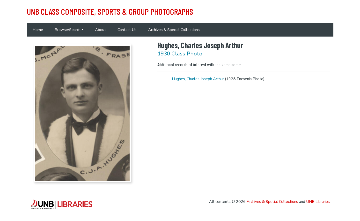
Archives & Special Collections (174, 29)
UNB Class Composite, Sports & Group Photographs (110, 11)
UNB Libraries (318, 201)
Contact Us (127, 29)
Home (38, 29)
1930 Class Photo (179, 53)
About (100, 29)
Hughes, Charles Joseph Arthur (198, 79)
